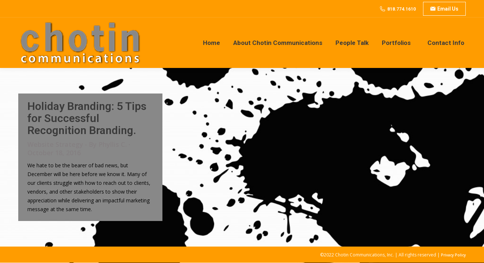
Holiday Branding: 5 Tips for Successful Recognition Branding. (86, 118)
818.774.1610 (401, 9)
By (108, 144)
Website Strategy (55, 144)
